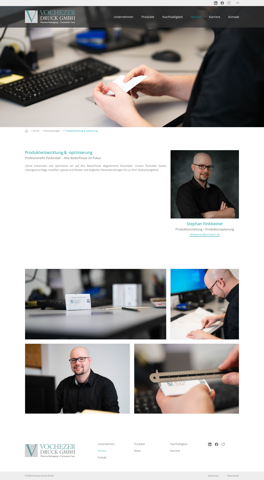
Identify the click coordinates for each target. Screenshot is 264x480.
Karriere (214, 17)
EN (237, 2)
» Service (35, 130)
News (137, 451)
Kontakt (233, 17)
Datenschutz (233, 475)
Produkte (147, 17)
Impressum (213, 475)
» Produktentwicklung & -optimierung (80, 130)
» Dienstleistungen (51, 130)
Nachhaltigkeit (172, 17)
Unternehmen (123, 17)
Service (196, 17)
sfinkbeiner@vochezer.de (205, 234)
